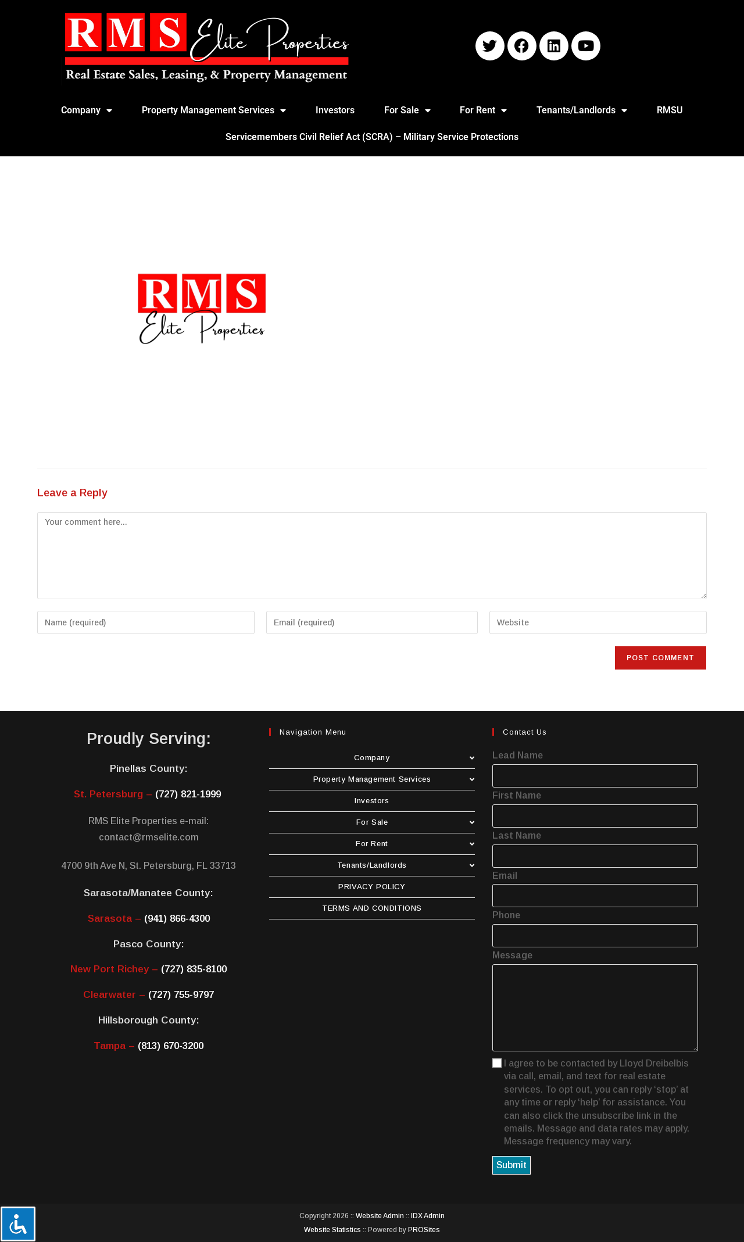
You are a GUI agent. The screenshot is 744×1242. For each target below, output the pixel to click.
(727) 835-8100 (194, 969)
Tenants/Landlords (581, 110)
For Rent (483, 110)
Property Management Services (214, 110)
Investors (335, 110)
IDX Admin (428, 1216)
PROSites (424, 1230)
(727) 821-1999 (188, 794)
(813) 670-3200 (170, 1045)
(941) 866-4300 (177, 918)
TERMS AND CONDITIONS (372, 908)
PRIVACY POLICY (371, 886)
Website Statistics (332, 1230)
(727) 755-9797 (181, 994)
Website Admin (380, 1216)
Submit (511, 1165)
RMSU (670, 110)
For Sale (407, 110)
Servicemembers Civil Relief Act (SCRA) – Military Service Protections (372, 136)
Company (86, 110)
